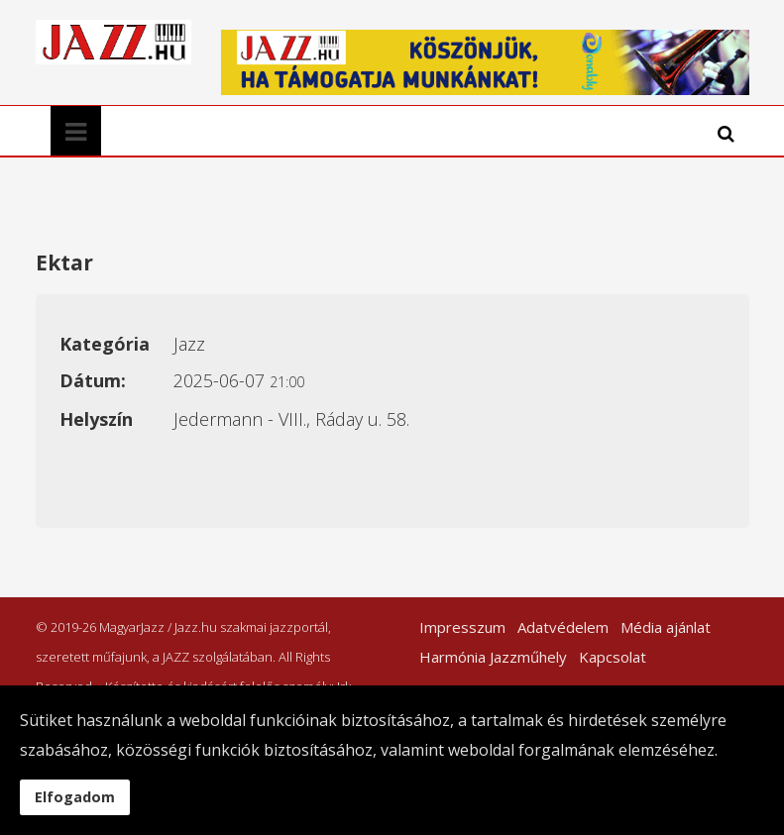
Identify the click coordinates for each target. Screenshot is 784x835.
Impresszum (462, 627)
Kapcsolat (612, 657)
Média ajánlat (665, 627)
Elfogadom (75, 796)
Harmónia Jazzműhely (493, 657)
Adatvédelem (563, 627)
